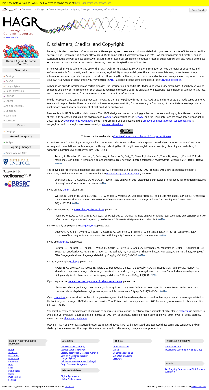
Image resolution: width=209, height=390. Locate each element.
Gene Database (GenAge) (73, 346)
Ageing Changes (81, 9)
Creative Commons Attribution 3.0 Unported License (142, 136)
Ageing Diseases (14, 105)
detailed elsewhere (112, 124)
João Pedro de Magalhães (78, 120)
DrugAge (10, 131)
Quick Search (198, 10)
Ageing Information (106, 9)
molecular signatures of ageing (123, 173)
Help (10, 364)
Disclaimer (13, 355)
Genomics (27, 9)
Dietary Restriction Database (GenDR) (79, 353)
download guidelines (75, 318)
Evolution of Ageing (122, 356)
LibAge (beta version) (71, 379)
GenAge (9, 76)
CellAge (9, 95)
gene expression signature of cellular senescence (95, 281)
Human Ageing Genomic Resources (21, 63)
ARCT (112, 79)
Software (10, 120)
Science (12, 380)
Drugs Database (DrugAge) (74, 364)
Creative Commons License (157, 120)
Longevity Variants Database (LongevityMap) (75, 357)
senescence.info (11, 37)
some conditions (199, 386)
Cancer (9, 100)
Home (11, 349)
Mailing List (14, 371)
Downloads (13, 358)
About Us (12, 352)
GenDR (9, 81)
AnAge (9, 142)
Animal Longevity (58, 9)
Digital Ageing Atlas (16, 153)
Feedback (13, 361)
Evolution (10, 115)
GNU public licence (170, 79)
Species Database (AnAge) (73, 349)
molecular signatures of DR (89, 209)
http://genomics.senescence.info (93, 3)
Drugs (40, 9)
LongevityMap (13, 86)
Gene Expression (14, 91)
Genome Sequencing (123, 353)
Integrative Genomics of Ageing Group (183, 349)
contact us (59, 297)
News (11, 373)
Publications (14, 377)
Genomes (10, 110)
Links (10, 367)
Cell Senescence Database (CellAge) (78, 361)
